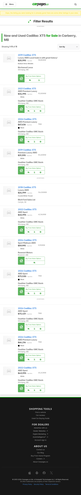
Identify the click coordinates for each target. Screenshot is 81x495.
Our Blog (40, 453)
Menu (9, 4)
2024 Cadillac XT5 (27, 240)
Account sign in (40, 440)
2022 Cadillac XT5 (27, 209)
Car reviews (40, 415)
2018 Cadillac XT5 (27, 187)
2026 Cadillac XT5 (27, 119)
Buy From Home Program (40, 456)
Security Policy (39, 484)
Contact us (40, 450)
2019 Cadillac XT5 (27, 55)
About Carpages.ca (40, 462)
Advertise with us (40, 428)
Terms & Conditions (51, 484)
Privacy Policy (27, 484)
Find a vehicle (40, 412)
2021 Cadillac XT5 (27, 88)
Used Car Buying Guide (40, 418)
